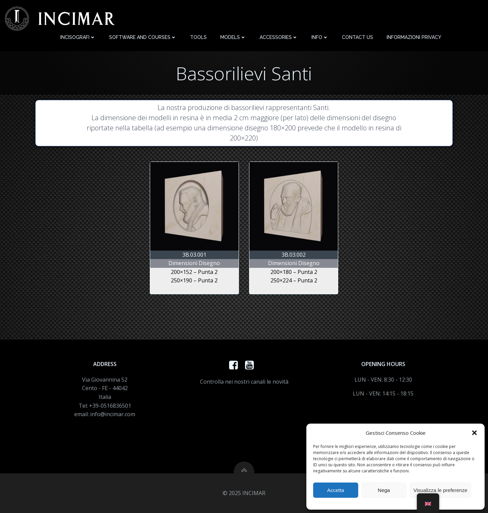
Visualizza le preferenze (440, 490)
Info (319, 37)
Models (233, 37)
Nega (384, 490)
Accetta (335, 490)
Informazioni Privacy (414, 37)
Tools (198, 37)
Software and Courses (143, 37)
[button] (474, 432)
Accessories (279, 37)
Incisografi (78, 37)
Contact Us (357, 37)
